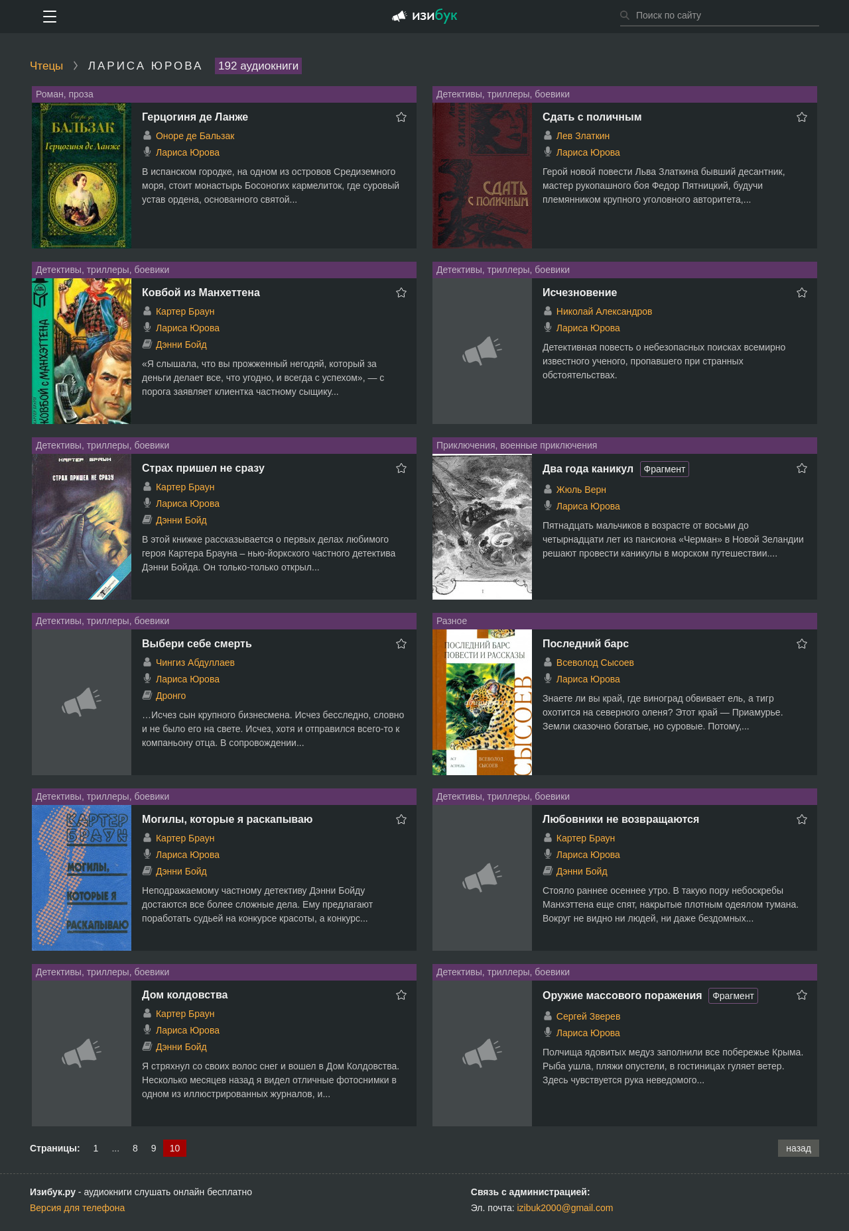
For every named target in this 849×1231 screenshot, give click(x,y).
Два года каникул (588, 468)
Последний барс (586, 643)
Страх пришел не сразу (203, 468)
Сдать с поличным (592, 117)
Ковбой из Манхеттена (201, 292)
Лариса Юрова (188, 152)
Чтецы (46, 66)
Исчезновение (580, 292)
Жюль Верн (581, 489)
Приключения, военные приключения (516, 445)
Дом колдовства (185, 994)
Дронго (171, 695)
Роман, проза (65, 94)
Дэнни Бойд (181, 344)
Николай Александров (604, 311)
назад (798, 1148)
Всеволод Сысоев (595, 662)
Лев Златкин (583, 136)
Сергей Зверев (588, 1016)
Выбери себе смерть (197, 643)
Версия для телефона (77, 1208)
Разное (451, 621)
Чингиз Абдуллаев (195, 662)
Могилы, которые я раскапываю (227, 819)
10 (175, 1148)
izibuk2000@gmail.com (565, 1208)
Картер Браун (185, 311)
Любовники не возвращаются (621, 819)
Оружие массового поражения (622, 995)
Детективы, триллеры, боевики (503, 94)
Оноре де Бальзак (195, 136)
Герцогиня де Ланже (195, 117)
